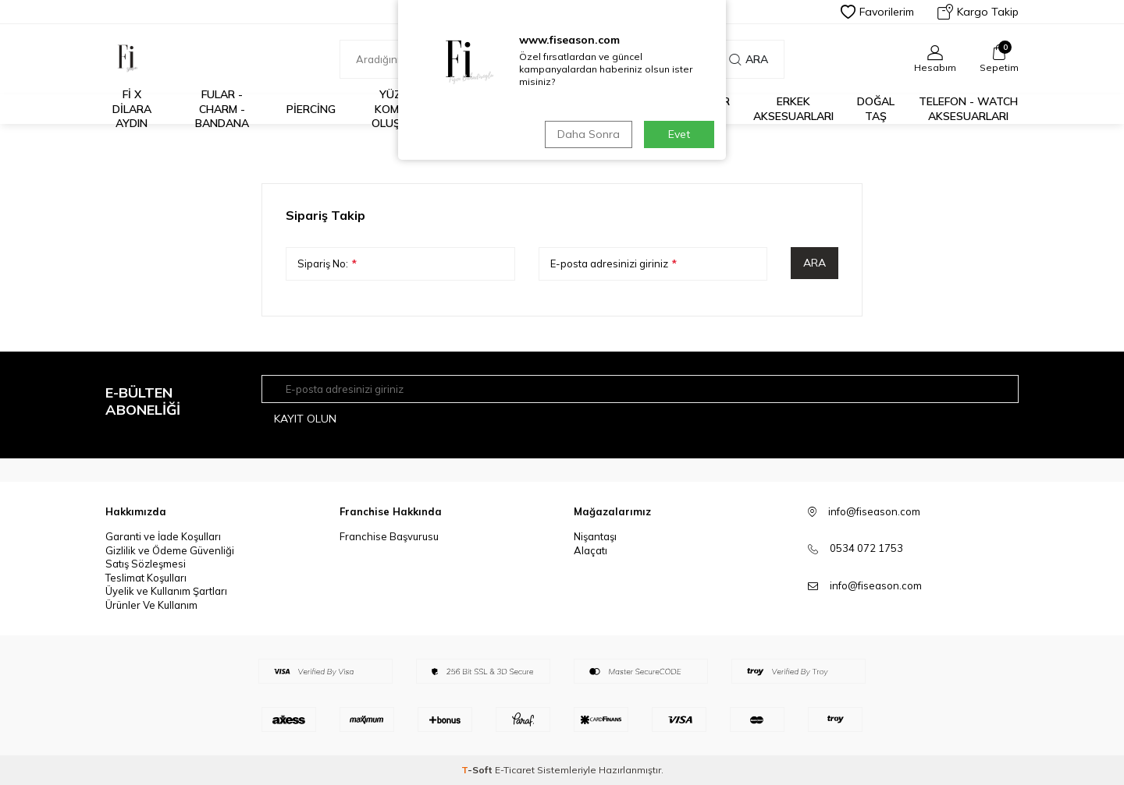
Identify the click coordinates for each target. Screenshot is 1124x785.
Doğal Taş (876, 108)
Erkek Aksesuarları (793, 108)
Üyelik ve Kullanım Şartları (166, 591)
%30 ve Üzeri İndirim (491, 109)
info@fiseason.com (876, 585)
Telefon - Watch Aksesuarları (968, 108)
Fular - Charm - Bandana (222, 109)
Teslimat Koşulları (146, 577)
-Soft (478, 770)
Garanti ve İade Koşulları (163, 536)
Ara (748, 59)
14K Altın (641, 108)
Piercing (311, 109)
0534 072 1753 (866, 548)
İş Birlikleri (575, 108)
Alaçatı (590, 550)
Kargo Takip (978, 11)
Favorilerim (877, 11)
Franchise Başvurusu (389, 536)
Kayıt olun (305, 419)
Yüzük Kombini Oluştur (397, 109)
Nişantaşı (595, 536)
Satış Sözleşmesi (145, 563)
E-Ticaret (515, 770)
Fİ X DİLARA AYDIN (131, 109)
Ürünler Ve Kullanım (151, 605)
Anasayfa (496, 153)
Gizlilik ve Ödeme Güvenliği (169, 550)
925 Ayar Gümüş (705, 108)
